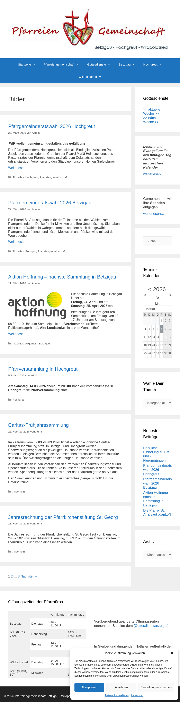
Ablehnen (121, 687)
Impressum (137, 695)
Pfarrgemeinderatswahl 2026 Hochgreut (51, 126)
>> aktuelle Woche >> (151, 111)
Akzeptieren (89, 687)
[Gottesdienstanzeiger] (151, 626)
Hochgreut (154, 64)
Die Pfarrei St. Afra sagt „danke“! (157, 512)
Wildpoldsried (92, 77)
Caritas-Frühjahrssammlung (38, 425)
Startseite (28, 64)
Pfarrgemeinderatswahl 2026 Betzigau (49, 202)
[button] (172, 653)
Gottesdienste (101, 64)
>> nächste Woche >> (151, 120)
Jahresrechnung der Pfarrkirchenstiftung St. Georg (63, 517)
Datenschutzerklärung (117, 695)
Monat (150, 309)
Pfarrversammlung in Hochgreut (43, 369)
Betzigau (129, 64)
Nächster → (29, 576)
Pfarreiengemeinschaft (63, 64)
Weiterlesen (16, 168)
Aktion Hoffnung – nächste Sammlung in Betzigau (62, 277)
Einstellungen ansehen (156, 687)
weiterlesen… (153, 174)
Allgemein (31, 343)
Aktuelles (18, 177)
